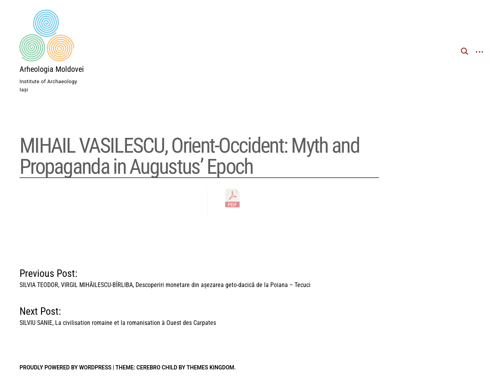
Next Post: (118, 314)
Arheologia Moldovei (52, 69)
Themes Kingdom (210, 367)
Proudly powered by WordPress (65, 367)
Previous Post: (165, 276)
